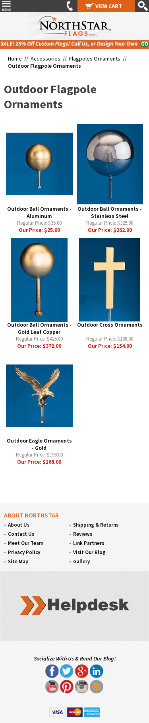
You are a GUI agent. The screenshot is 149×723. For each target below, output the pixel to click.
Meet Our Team (25, 543)
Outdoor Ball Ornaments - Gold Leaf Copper (39, 328)
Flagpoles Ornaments (94, 58)
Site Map (18, 561)
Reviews (82, 534)
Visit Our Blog (89, 552)
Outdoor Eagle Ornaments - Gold (39, 444)
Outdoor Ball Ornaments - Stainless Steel (109, 212)
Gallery (81, 561)
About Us (18, 524)
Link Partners (88, 543)
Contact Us (21, 534)
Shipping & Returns (95, 524)
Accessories (45, 58)
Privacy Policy (24, 552)
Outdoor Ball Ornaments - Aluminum (39, 212)
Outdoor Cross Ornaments (110, 324)
